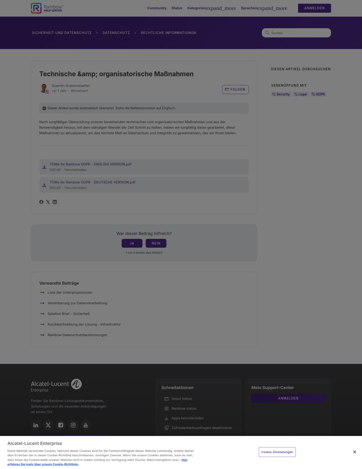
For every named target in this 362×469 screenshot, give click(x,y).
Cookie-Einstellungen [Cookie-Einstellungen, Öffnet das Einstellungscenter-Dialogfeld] (277, 452)
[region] (181, 452)
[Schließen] (355, 452)
